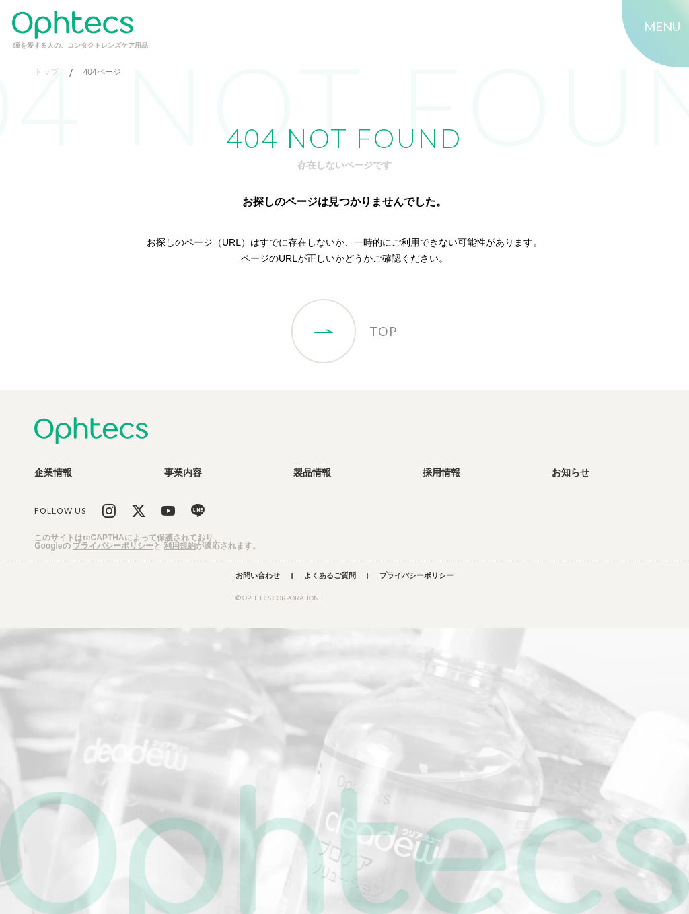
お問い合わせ (257, 575)
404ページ (102, 72)
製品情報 (312, 472)
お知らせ (570, 472)
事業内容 (183, 472)
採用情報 (441, 472)
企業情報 (53, 472)
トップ (46, 72)
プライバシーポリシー (113, 546)
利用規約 (180, 546)
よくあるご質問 (330, 575)
